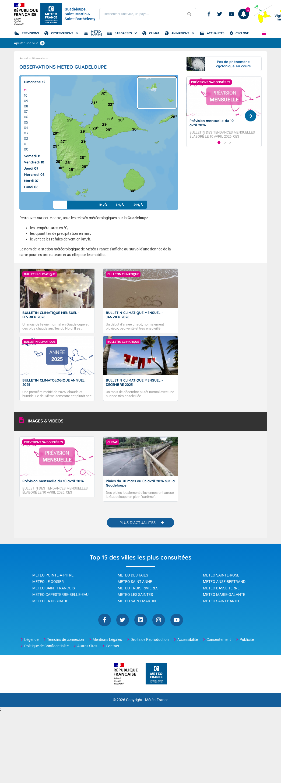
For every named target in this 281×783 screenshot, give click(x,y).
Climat (154, 33)
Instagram (158, 620)
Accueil (23, 58)
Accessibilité (187, 639)
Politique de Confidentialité (46, 646)
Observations (62, 33)
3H (119, 204)
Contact (112, 646)
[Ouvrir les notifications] (243, 14)
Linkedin (140, 620)
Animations (180, 33)
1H (102, 204)
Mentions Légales (107, 639)
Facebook (209, 14)
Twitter (219, 14)
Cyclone (242, 33)
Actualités (215, 33)
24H (138, 204)
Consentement (218, 639)
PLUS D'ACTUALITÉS (138, 522)
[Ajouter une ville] (42, 43)
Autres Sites (87, 646)
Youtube (231, 14)
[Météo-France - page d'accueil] (156, 674)
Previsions (30, 33)
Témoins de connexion (65, 639)
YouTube (176, 620)
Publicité (247, 639)
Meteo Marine (96, 33)
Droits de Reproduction (150, 639)
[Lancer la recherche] (189, 14)
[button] (264, 33)
